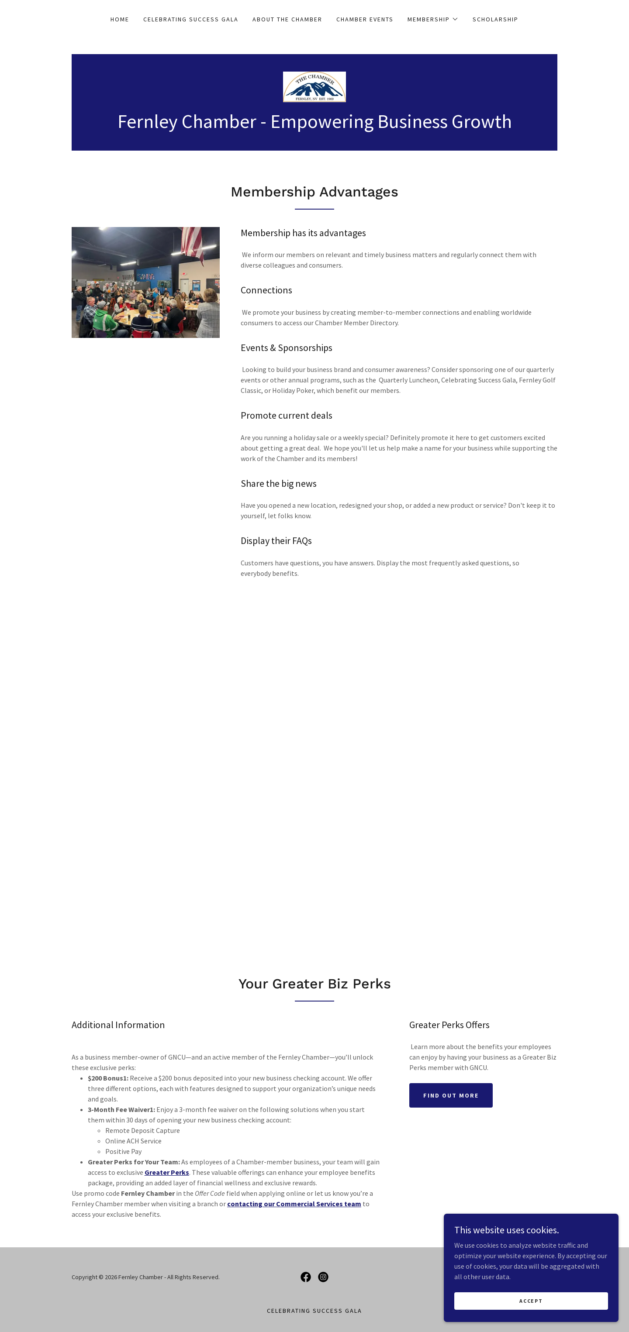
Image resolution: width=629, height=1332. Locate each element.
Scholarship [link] (495, 19)
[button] (433, 19)
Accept (531, 1301)
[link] (314, 86)
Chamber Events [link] (365, 19)
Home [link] (120, 19)
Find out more (451, 1095)
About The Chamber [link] (287, 19)
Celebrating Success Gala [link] (190, 19)
